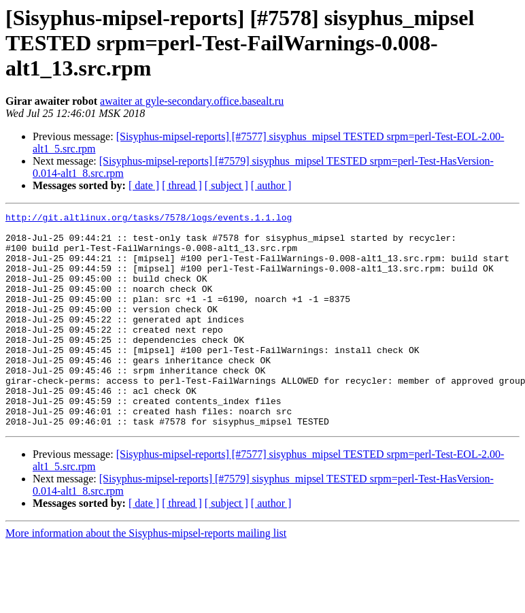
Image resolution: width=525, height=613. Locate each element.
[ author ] (271, 185)
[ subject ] (226, 185)
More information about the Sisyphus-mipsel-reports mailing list (145, 576)
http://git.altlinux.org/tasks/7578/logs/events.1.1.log (148, 219)
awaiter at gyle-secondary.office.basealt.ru (192, 101)
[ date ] (144, 185)
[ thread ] (182, 185)
